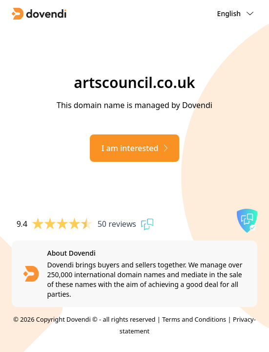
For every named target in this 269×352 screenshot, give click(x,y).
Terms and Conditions (194, 319)
